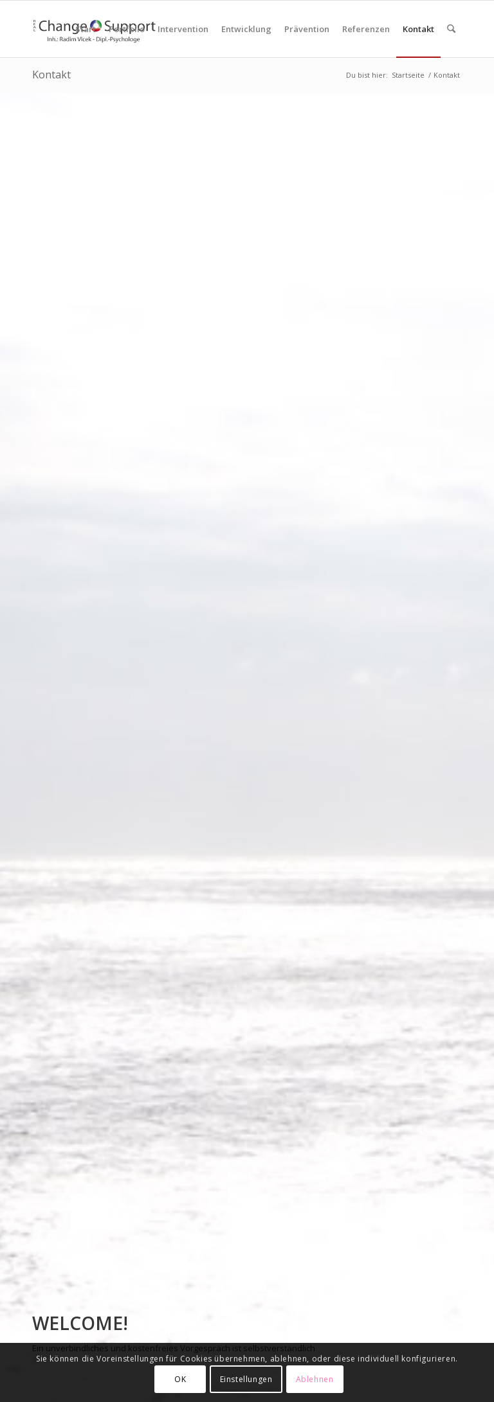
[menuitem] (85, 29)
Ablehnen (315, 1379)
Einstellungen (246, 1379)
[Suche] (451, 29)
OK (180, 1379)
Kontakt (51, 74)
